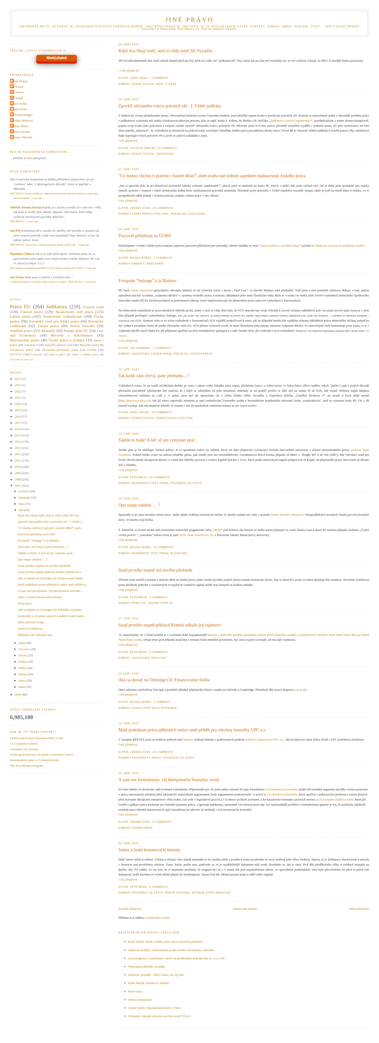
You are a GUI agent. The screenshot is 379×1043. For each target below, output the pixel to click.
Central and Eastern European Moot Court (36, 738)
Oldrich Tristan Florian (26, 207)
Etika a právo (57, 354)
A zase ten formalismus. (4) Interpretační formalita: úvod (168, 779)
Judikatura (165, 154)
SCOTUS (16, 354)
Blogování (179, 553)
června (23, 655)
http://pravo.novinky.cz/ (134, 400)
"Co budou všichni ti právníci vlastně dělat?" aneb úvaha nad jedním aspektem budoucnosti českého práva (211, 175)
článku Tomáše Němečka (286, 514)
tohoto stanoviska (142, 290)
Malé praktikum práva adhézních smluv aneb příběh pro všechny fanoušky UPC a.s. (192, 729)
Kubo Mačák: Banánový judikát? (149, 983)
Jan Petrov (17, 92)
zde (297, 689)
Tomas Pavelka (20, 131)
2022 (18, 391)
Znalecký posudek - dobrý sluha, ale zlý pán (156, 975)
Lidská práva (161, 354)
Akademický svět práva (150, 483)
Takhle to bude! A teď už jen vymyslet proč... (158, 440)
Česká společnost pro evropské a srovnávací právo (41, 754)
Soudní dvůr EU (160, 603)
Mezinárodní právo (24, 340)
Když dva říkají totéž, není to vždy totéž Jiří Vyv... (49, 515)
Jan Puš (15, 230)
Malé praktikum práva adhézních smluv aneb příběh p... (53, 584)
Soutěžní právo (21, 331)
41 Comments (164, 547)
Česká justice (143, 84)
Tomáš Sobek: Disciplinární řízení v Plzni (154, 1008)
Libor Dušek (19, 103)
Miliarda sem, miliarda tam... (36, 635)
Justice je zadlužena (30, 628)
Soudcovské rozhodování (62, 316)
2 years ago (32, 221)
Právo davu (135, 991)
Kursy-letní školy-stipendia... (156, 708)
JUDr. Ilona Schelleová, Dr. (196, 535)
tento (30, 158)
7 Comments (159, 78)
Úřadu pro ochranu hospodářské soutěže (339, 245)
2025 (18, 379)
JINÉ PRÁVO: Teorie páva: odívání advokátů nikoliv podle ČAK (43, 244)
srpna (22, 643)
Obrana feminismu (140, 999)
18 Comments (162, 412)
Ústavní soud (93, 307)
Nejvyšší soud (88, 345)
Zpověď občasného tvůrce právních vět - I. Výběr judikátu (169, 105)
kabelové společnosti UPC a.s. (264, 739)
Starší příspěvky (359, 909)
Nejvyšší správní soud (59, 345)
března (23, 674)
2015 (18, 435)
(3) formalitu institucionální (335, 799)
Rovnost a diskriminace (72, 335)
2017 (18, 423)
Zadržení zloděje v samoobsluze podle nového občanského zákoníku (171, 950)
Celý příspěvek (129, 70)
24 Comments (159, 477)
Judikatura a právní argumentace (290, 120)
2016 (18, 429)
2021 (18, 397)
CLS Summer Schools (24, 743)
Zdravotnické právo (20, 359)
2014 (18, 441)
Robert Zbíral (19, 126)
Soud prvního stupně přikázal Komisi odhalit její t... (50, 572)
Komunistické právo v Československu (34, 760)
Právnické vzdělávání (187, 214)
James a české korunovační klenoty (149, 849)
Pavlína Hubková (22, 120)
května (23, 661)
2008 (18, 479)
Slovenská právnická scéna (60, 350)
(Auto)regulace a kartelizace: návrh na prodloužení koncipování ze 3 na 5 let (176, 958)
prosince (24, 491)
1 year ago (37, 198)
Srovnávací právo (21, 350)
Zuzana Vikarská (21, 137)
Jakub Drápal (19, 81)
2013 (18, 448)
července (24, 649)
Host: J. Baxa (166, 84)
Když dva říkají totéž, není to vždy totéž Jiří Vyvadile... (167, 50)
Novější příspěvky (129, 909)
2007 (18, 485)
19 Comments (163, 208)
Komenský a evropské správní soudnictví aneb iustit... (52, 616)
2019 (18, 410)
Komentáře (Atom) (158, 917)
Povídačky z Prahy (146, 758)
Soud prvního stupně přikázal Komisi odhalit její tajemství (169, 625)
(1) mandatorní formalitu (282, 789)
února (23, 680)
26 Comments (163, 752)
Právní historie (177, 892)
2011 (18, 460)
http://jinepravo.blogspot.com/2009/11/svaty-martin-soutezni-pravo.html (46, 268)
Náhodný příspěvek (57, 58)
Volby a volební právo (85, 354)
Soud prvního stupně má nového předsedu (155, 570)
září (21, 510)
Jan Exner (17, 86)
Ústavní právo (201, 354)
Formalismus (142, 828)
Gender (91, 350)
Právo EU (181, 354)
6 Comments (167, 148)
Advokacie (30, 345)
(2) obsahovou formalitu (282, 794)
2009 (18, 473)
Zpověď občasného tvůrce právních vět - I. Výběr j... (51, 521)
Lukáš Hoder (19, 109)
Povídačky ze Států (186, 483)
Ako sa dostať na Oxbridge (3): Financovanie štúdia (164, 679)
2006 (18, 694)
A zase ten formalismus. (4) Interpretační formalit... (50, 591)
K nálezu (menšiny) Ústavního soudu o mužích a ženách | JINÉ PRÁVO (46, 281)
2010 (18, 467)
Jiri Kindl (17, 98)
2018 (18, 416)
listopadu (25, 497)
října (22, 504)
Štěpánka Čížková (22, 254)
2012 (18, 454)
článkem (187, 739)
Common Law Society (24, 749)
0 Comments (163, 258)
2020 (18, 404)
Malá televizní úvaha (31, 622)
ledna (22, 687)
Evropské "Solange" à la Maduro (147, 280)
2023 (18, 385)
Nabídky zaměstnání (148, 263)
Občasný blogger (21, 115)
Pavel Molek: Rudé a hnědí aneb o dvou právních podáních (165, 941)
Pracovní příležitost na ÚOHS (144, 235)
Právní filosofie (82, 326)
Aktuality (48, 331)
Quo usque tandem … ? (139, 505)
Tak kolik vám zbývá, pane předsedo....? (153, 375)
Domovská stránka (245, 909)
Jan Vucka (17, 277)
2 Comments (158, 597)
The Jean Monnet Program (26, 765)
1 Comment (162, 702)
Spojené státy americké (211, 892)
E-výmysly (36, 354)
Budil (217, 530)
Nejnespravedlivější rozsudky (146, 966)
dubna (23, 668)
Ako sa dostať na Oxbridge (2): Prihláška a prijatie (49, 609)
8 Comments (162, 822)
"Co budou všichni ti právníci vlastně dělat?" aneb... (50, 528)
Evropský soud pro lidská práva (54, 321)
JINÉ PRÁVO (189, 19)
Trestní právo (48, 326)
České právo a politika (150, 214)
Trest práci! (25, 603)
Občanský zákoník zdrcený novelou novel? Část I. (159, 1016)
